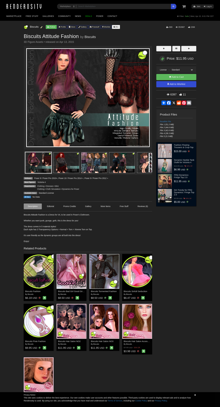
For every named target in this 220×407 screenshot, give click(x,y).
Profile (62, 27)
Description (33, 206)
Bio (116, 27)
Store (72, 27)
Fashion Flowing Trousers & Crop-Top (183, 146)
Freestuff (94, 27)
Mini (57, 186)
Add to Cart (176, 77)
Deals (88, 16)
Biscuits (90, 37)
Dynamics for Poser (70, 189)
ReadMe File (165, 121)
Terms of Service (115, 401)
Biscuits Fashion (33, 291)
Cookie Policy (141, 401)
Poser (99, 16)
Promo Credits (69, 206)
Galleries (48, 16)
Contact (112, 16)
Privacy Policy (161, 401)
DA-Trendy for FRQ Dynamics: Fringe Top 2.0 (184, 192)
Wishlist (106, 27)
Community (64, 16)
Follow (51, 27)
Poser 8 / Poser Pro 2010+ (45, 178)
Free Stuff (32, 16)
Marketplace (13, 16)
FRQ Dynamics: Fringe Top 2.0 (181, 176)
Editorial (50, 206)
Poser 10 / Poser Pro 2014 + (71, 178)
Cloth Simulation (53, 189)
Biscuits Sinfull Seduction (135, 291)
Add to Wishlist (176, 84)
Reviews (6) (143, 206)
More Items (105, 206)
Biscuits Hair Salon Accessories (138, 341)
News (78, 16)
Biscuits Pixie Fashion (35, 341)
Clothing (40, 186)
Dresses (49, 186)
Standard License (46, 193)
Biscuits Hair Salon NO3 (102, 341)
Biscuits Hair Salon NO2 (69, 341)
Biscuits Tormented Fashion (104, 291)
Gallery (82, 27)
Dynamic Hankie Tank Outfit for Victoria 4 (184, 161)
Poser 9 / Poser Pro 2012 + (96, 178)
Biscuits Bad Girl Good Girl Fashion (74, 291)
